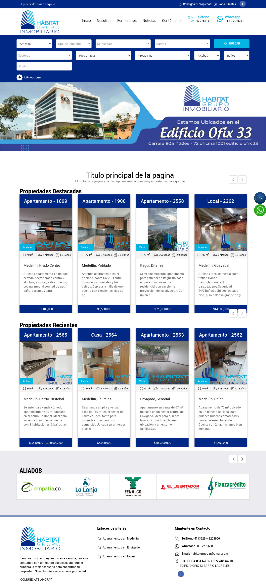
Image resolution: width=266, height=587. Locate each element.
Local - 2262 (220, 201)
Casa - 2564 (104, 335)
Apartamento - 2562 (220, 335)
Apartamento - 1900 (104, 201)
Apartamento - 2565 (45, 335)
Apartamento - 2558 (162, 201)
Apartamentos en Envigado (118, 547)
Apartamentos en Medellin (118, 538)
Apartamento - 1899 (45, 201)
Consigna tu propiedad (195, 4)
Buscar (232, 44)
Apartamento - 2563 (162, 335)
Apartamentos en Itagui (116, 556)
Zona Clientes (225, 4)
